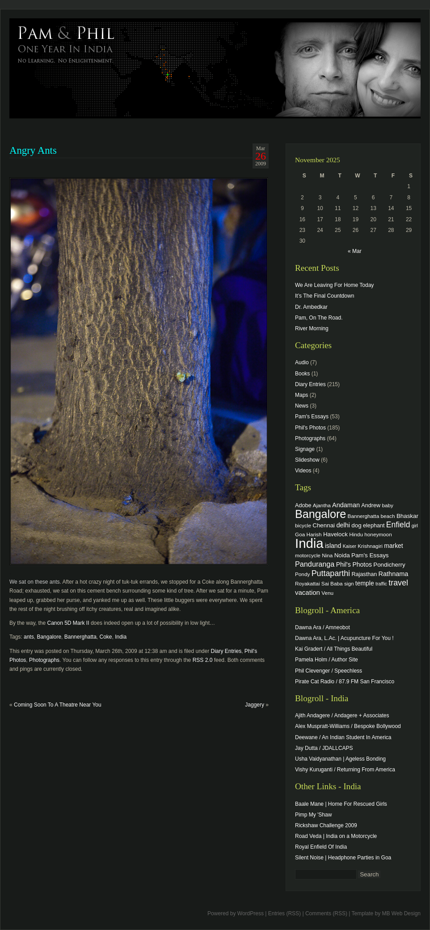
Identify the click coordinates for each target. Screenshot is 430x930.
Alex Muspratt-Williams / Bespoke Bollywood (348, 726)
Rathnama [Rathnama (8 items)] (394, 573)
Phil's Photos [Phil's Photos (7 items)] (354, 564)
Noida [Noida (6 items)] (342, 555)
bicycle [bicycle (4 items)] (303, 525)
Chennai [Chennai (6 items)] (323, 525)
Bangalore (49, 637)
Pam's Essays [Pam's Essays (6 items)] (370, 555)
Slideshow (307, 460)
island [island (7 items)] (333, 545)
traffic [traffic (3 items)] (381, 583)
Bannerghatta (80, 637)
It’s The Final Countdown (324, 296)
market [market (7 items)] (393, 545)
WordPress (250, 913)
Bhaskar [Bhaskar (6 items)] (407, 516)
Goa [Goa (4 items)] (300, 534)
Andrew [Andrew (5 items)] (370, 505)
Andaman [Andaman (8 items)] (346, 505)
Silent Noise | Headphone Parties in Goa (343, 857)
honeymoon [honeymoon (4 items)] (378, 534)
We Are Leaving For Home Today (334, 285)
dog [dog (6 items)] (356, 525)
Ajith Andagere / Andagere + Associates (342, 715)
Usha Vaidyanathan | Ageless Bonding (340, 759)
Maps (301, 395)
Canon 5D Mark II (69, 623)
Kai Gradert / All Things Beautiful (333, 649)
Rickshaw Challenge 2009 (326, 825)
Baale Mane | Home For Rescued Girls (341, 804)
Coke (106, 637)
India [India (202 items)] (309, 543)
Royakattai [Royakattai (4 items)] (307, 583)
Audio (302, 362)
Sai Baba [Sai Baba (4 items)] (332, 583)
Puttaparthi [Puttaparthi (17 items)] (331, 573)
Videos (303, 470)
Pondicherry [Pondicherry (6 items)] (389, 564)
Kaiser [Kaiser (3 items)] (349, 546)
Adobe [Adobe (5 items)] (303, 505)
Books (302, 373)
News (301, 406)
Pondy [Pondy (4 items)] (302, 574)
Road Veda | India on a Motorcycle (336, 836)
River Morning (312, 328)
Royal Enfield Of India (321, 847)
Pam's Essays (312, 416)
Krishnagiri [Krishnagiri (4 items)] (370, 546)
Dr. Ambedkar (311, 307)
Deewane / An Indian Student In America (343, 737)
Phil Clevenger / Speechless (328, 671)
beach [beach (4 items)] (388, 516)
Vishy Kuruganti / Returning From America (345, 769)
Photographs (44, 660)
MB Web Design (401, 913)
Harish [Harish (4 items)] (314, 534)
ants (29, 637)
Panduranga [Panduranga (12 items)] (314, 564)
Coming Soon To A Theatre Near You (57, 705)
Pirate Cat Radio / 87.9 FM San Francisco (344, 681)
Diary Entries (226, 651)
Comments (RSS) (326, 913)
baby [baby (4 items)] (387, 505)
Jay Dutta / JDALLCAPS (324, 748)
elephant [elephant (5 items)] (373, 525)
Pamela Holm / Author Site (326, 659)
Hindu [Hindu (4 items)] (356, 534)
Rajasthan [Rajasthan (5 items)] (364, 574)
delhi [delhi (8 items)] (343, 525)
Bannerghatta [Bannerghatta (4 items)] (363, 516)
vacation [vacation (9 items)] (307, 592)
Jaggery (254, 705)
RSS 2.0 (203, 660)
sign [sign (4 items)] (349, 583)
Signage (305, 449)
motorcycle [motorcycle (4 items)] (307, 555)
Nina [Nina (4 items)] (327, 555)
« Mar (355, 251)
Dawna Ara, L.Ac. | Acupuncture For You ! (344, 638)
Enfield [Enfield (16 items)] (398, 524)
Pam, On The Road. (319, 318)
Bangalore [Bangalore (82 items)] (320, 514)
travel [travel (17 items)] (398, 582)
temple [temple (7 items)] (364, 583)
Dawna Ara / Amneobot (322, 627)
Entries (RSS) (284, 913)
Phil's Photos (310, 428)
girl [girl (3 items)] (415, 525)
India (120, 637)
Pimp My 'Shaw (313, 815)
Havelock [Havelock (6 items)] (335, 534)
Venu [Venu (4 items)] (327, 593)
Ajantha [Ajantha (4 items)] (322, 505)
